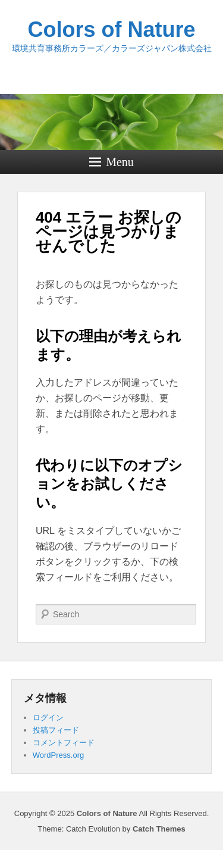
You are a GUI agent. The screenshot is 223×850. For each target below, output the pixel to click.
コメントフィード (64, 742)
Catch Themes (159, 828)
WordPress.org (58, 755)
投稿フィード (56, 730)
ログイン (48, 717)
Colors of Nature (111, 29)
